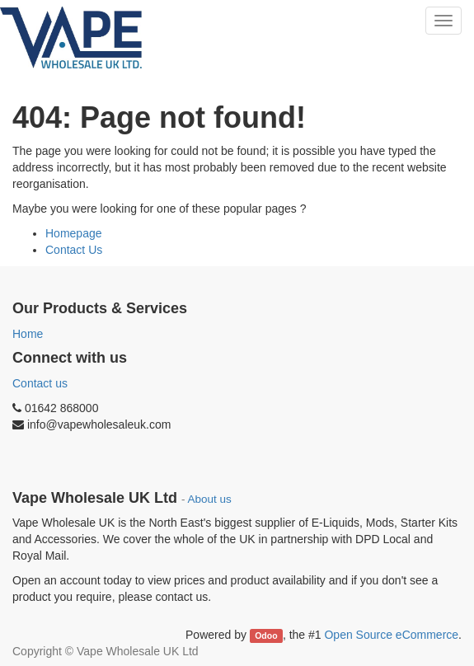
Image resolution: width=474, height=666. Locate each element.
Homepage (73, 233)
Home (27, 333)
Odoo (266, 635)
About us (210, 499)
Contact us (40, 383)
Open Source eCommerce (391, 634)
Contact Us (73, 249)
